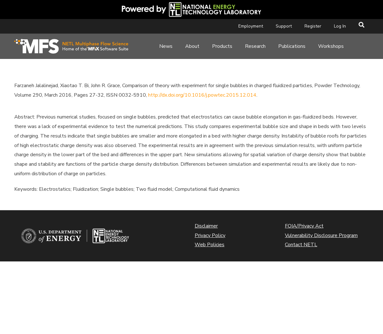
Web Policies (209, 244)
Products (222, 46)
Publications (291, 46)
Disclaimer (206, 225)
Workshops (331, 46)
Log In (340, 26)
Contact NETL (301, 244)
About (192, 46)
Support (284, 26)
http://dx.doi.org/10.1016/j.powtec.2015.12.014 (202, 95)
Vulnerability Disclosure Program (321, 235)
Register (313, 26)
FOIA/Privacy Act (304, 225)
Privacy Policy (210, 235)
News (166, 46)
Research (255, 46)
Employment (250, 26)
